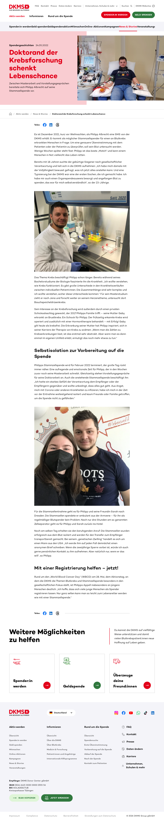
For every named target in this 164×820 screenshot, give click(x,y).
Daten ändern (65, 6)
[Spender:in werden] (47, 685)
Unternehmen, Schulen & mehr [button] (101, 6)
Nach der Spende (92, 758)
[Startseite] (10, 114)
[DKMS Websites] (144, 6)
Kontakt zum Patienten (95, 763)
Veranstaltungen (147, 26)
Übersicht (14, 736)
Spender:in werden (115, 15)
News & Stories (128, 26)
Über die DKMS (54, 740)
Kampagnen (111, 26)
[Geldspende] (97, 685)
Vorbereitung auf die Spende (98, 749)
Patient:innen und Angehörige (61, 754)
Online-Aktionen (94, 26)
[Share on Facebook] (45, 125)
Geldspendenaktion (59, 26)
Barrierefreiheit (70, 816)
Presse (54, 6)
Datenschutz (50, 816)
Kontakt (45, 6)
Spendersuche (91, 740)
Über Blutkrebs (54, 745)
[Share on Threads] (57, 125)
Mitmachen (77, 26)
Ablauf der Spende (93, 754)
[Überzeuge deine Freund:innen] (147, 685)
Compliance (32, 816)
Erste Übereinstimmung (95, 745)
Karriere (77, 6)
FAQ (37, 6)
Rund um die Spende (60, 16)
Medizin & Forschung (57, 749)
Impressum (14, 816)
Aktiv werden (17, 16)
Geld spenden (143, 15)
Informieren (36, 16)
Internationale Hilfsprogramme (62, 758)
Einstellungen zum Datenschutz (100, 816)
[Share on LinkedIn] (51, 125)
